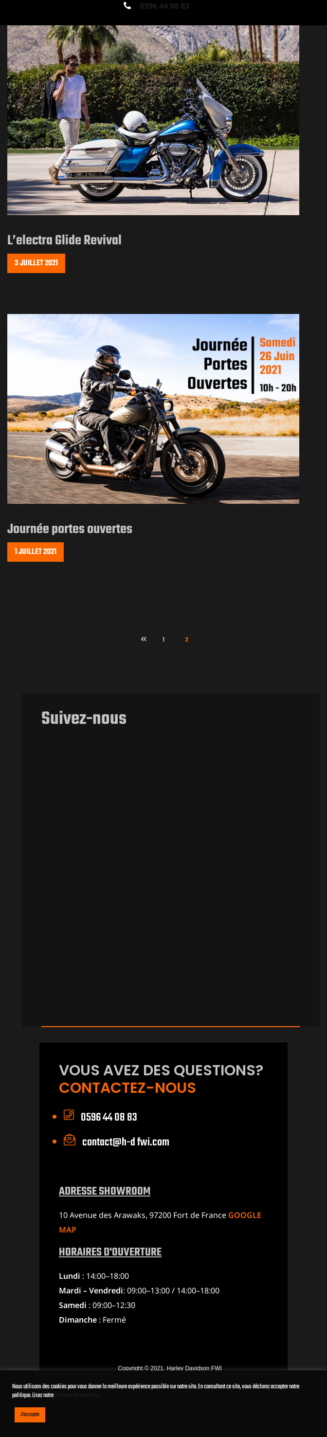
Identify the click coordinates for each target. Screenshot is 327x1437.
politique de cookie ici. (77, 1395)
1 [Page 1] (168, 637)
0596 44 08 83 (164, 5)
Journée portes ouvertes (69, 529)
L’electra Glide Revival (64, 240)
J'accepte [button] (29, 1414)
